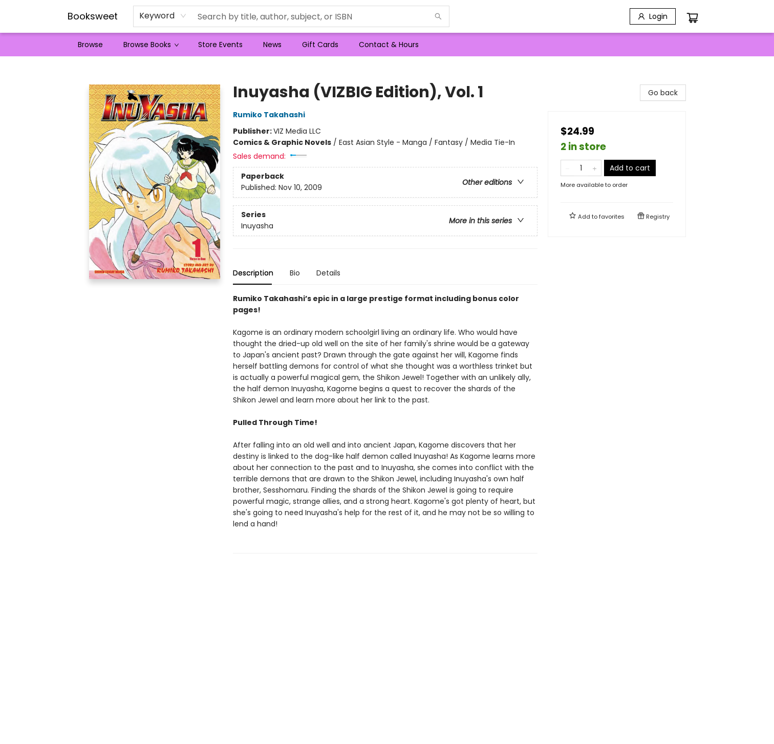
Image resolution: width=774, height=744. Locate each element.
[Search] (438, 16)
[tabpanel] (385, 423)
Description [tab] (253, 273)
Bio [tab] (295, 273)
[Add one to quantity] (594, 168)
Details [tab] (328, 273)
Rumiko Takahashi (270, 115)
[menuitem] (90, 44)
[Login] (653, 16)
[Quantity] (581, 168)
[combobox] (163, 16)
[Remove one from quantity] (567, 168)
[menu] (387, 44)
